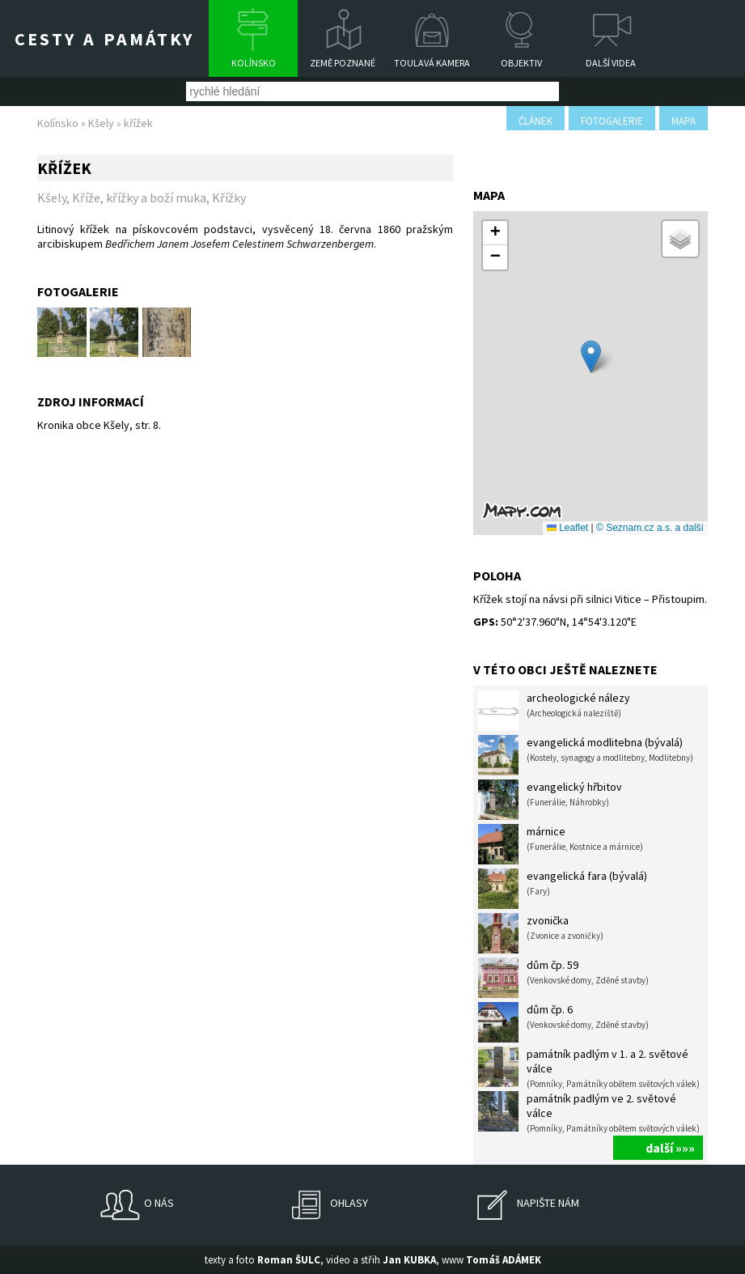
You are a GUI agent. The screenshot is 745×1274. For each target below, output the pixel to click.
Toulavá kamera (432, 63)
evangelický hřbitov (550, 799)
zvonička (540, 933)
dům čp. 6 (563, 1022)
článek (535, 121)
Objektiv (521, 63)
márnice (560, 844)
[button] (591, 356)
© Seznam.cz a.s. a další (650, 527)
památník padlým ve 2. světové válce (589, 1112)
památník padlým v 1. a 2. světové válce (589, 1068)
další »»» (670, 1148)
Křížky (229, 197)
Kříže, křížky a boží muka (139, 197)
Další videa (611, 63)
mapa (683, 121)
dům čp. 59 (563, 978)
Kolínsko (253, 63)
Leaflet (567, 527)
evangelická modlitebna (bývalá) (585, 755)
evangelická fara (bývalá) (562, 888)
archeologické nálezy (554, 710)
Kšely (101, 123)
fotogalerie (612, 121)
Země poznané (342, 63)
